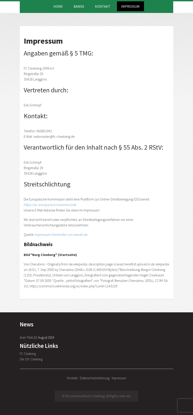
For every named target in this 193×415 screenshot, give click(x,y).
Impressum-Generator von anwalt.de (61, 234)
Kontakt (102, 6)
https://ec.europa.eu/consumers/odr (50, 204)
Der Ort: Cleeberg (31, 359)
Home (58, 6)
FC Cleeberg (28, 354)
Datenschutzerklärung (94, 378)
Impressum (130, 6)
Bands (79, 6)
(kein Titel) (26, 337)
